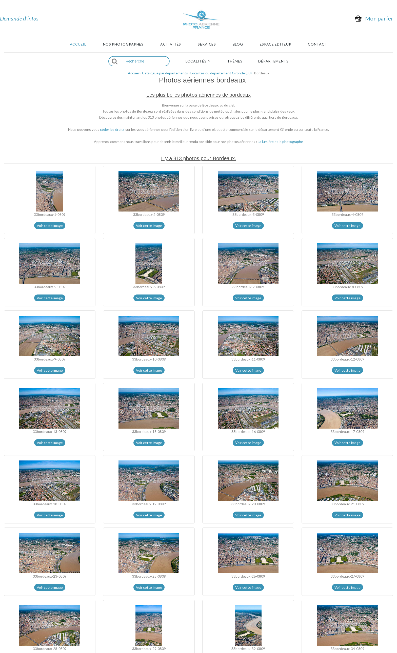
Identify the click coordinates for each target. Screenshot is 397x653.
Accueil (78, 44)
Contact (317, 44)
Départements (273, 61)
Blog (238, 44)
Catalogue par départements (165, 73)
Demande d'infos (19, 18)
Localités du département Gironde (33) (221, 73)
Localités (196, 61)
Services (207, 44)
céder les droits (112, 129)
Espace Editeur (275, 44)
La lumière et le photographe (280, 141)
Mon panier (379, 18)
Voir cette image (50, 225)
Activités (170, 44)
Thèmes (234, 61)
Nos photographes (123, 44)
